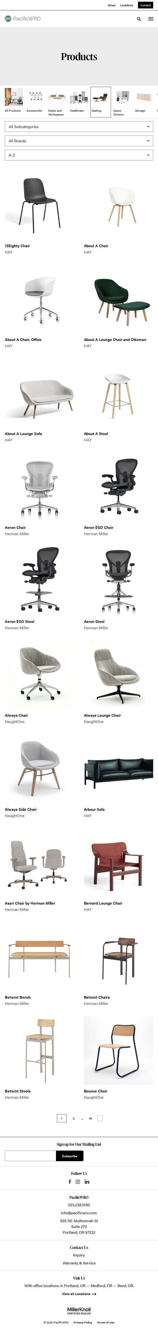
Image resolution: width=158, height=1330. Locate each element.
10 (90, 1118)
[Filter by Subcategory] (79, 126)
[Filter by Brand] (79, 141)
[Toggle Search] (139, 19)
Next (100, 1118)
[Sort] (79, 155)
